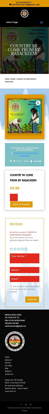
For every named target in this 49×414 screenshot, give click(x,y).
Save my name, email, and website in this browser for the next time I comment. (24, 289)
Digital (13, 79)
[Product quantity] (14, 197)
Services (8, 363)
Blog (6, 368)
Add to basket (21, 204)
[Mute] (31, 161)
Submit (32, 299)
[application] (24, 161)
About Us (8, 360)
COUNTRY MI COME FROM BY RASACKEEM (24, 149)
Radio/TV (8, 371)
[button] (38, 103)
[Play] (11, 161)
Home (7, 79)
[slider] (36, 161)
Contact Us (9, 374)
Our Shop (8, 366)
